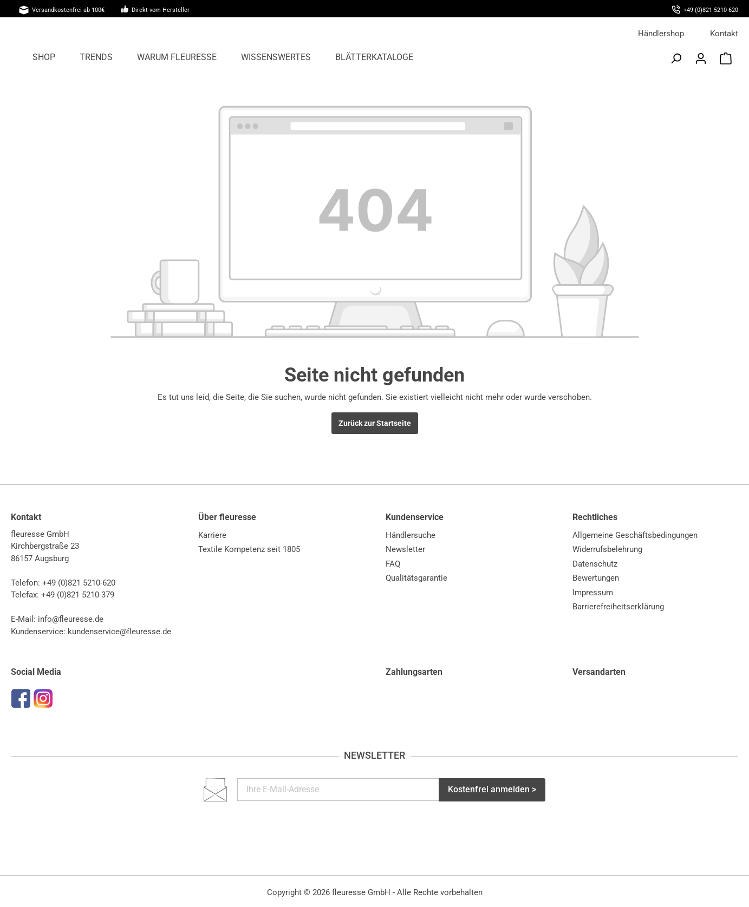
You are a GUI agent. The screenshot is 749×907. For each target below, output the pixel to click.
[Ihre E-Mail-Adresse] (338, 789)
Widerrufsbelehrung (607, 549)
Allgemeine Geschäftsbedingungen (635, 535)
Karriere (212, 535)
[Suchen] (675, 58)
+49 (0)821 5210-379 (77, 595)
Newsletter (405, 549)
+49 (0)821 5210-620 (78, 583)
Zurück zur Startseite (374, 423)
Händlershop (661, 33)
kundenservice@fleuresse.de (119, 631)
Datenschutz (594, 564)
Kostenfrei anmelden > (492, 789)
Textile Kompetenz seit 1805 (249, 549)
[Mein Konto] (700, 58)
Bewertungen (595, 578)
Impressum (592, 592)
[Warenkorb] (725, 58)
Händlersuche (410, 535)
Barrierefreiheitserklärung (618, 607)
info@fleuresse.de (70, 619)
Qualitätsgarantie (416, 578)
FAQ (393, 564)
